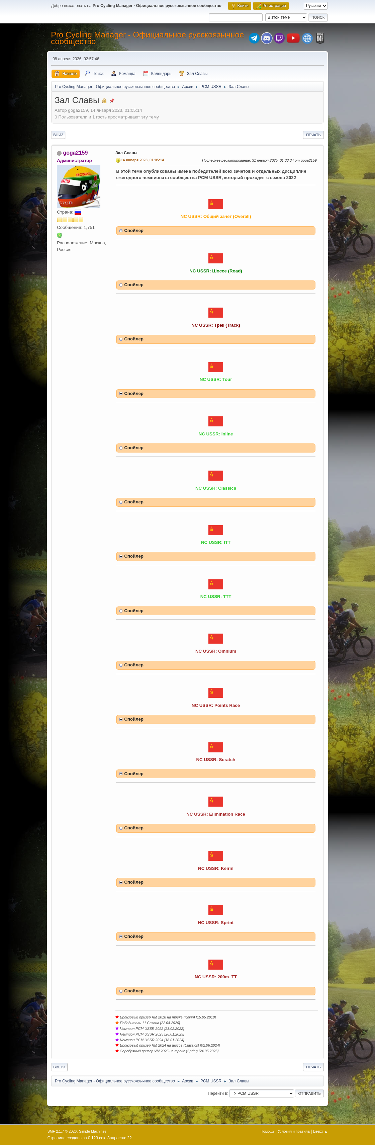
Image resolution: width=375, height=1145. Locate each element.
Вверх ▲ (320, 1131)
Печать (313, 135)
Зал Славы (126, 153)
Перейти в (217, 1093)
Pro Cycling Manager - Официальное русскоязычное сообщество (147, 38)
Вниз (58, 135)
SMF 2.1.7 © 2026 (62, 1131)
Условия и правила (293, 1131)
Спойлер (134, 230)
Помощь (268, 1131)
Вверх (59, 1067)
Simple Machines (92, 1131)
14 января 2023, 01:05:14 (142, 160)
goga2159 (75, 153)
